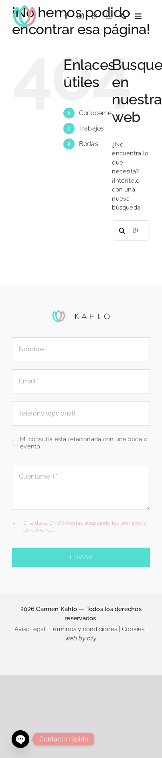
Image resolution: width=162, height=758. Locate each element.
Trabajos (91, 128)
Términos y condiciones (83, 629)
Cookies (133, 629)
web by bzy (80, 638)
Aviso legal (29, 629)
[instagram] (80, 16)
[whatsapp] (94, 16)
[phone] (123, 16)
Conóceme (95, 113)
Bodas (88, 144)
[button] (81, 527)
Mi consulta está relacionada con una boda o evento (84, 443)
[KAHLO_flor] (24, 6)
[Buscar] (122, 230)
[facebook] (66, 16)
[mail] (109, 16)
